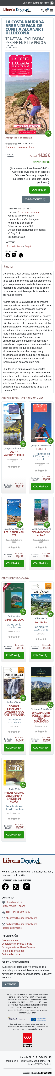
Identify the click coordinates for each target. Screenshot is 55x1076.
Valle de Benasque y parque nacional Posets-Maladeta (14, 710)
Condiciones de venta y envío (17, 943)
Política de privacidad (13, 950)
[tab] (8, 267)
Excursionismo (14, 246)
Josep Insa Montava (18, 137)
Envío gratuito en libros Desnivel (18, 947)
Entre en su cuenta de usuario (38, 2)
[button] (42, 10)
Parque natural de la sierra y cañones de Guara (13, 797)
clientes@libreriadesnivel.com (19, 918)
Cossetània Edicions (28, 212)
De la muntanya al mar (41, 534)
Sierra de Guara (14, 619)
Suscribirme (10, 984)
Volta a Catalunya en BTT (14, 453)
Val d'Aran (41, 621)
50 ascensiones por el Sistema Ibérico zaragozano (41, 717)
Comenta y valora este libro (19, 147)
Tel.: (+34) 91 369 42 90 (16, 911)
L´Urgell (41, 448)
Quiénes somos (10, 940)
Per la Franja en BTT (14, 534)
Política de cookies (12, 954)
